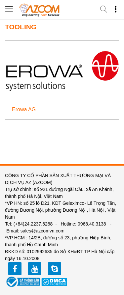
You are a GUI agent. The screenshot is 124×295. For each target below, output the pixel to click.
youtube (34, 268)
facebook (14, 268)
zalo (54, 268)
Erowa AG (24, 109)
